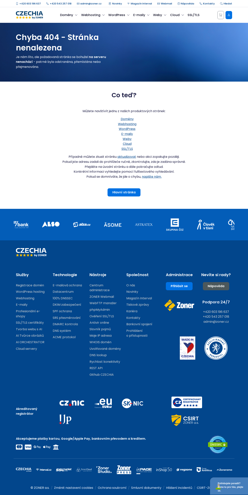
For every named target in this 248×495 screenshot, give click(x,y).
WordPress (127, 129)
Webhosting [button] (93, 15)
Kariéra (131, 311)
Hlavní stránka (124, 192)
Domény (127, 119)
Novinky (115, 3)
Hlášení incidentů (179, 488)
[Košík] (220, 15)
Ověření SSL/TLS (102, 316)
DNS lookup (98, 355)
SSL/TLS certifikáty (30, 322)
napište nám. (152, 176)
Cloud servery (26, 348)
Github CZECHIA (102, 374)
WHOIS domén (100, 342)
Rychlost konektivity (105, 361)
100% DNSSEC (63, 298)
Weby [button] (159, 15)
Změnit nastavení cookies (73, 488)
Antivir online (99, 322)
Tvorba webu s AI (29, 329)
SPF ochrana (62, 311)
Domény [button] (69, 15)
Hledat (226, 3)
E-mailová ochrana (67, 285)
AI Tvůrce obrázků (30, 335)
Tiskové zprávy (137, 304)
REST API (96, 368)
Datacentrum (63, 291)
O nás (130, 285)
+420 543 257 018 (58, 3)
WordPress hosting (30, 291)
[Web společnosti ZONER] (179, 305)
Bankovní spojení (139, 324)
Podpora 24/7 (216, 302)
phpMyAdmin (100, 309)
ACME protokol (64, 337)
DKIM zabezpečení (67, 304)
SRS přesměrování (67, 318)
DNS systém (62, 331)
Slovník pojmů (100, 329)
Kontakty (207, 3)
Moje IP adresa (101, 335)
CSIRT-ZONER (207, 488)
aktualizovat (126, 156)
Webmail (164, 3)
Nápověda (185, 3)
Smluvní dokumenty (146, 488)
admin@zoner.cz (89, 3)
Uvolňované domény (105, 348)
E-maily (127, 134)
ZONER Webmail (102, 296)
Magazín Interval (139, 3)
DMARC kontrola (65, 324)
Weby (127, 139)
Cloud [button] (177, 15)
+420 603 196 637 (28, 3)
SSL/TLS (194, 15)
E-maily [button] (141, 15)
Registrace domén (30, 285)
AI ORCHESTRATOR (30, 342)
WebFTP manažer (103, 303)
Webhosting (127, 124)
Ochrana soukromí (112, 488)
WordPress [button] (119, 15)
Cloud (127, 144)
